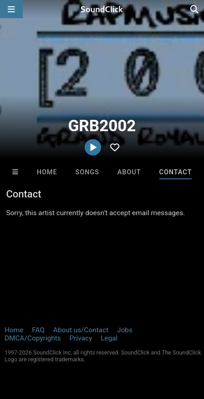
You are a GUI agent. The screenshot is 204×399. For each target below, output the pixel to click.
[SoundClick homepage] (102, 9)
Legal (109, 338)
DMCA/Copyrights (33, 338)
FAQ (38, 330)
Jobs (125, 330)
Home (47, 172)
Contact (175, 172)
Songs (87, 172)
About (129, 172)
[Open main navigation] (11, 9)
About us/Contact (80, 330)
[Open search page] (195, 9)
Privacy (80, 338)
